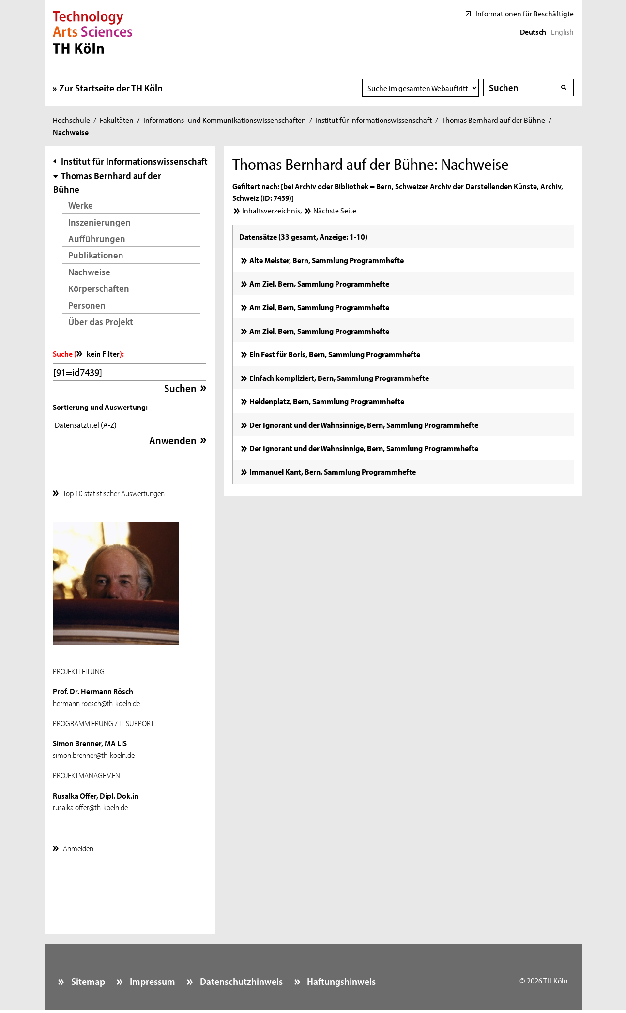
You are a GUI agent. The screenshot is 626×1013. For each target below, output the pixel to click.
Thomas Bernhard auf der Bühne (493, 119)
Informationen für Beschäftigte (524, 13)
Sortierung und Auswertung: (100, 406)
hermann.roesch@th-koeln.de (96, 700)
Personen (87, 305)
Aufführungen (96, 238)
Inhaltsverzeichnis (271, 210)
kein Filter (103, 353)
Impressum (151, 978)
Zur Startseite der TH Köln (111, 87)
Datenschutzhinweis (240, 978)
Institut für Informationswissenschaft (373, 119)
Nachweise (89, 272)
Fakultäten (117, 119)
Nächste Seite (334, 210)
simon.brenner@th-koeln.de (94, 752)
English (562, 31)
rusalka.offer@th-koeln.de (90, 804)
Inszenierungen (99, 222)
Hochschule (71, 119)
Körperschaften (98, 288)
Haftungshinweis (340, 978)
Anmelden (78, 845)
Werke (80, 205)
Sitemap (87, 978)
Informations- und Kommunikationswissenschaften (224, 119)
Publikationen (95, 255)
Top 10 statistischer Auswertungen (114, 490)
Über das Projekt (100, 322)
